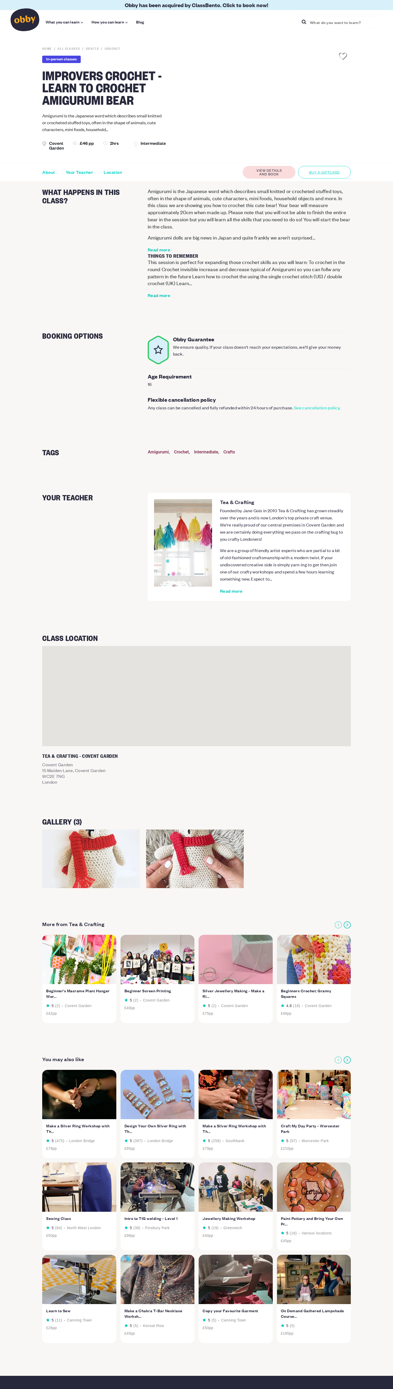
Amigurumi (158, 451)
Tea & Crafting (237, 502)
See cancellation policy (316, 407)
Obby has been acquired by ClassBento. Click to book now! (196, 4)
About (48, 172)
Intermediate (206, 451)
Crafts (229, 451)
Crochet (181, 451)
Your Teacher (79, 172)
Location (113, 172)
